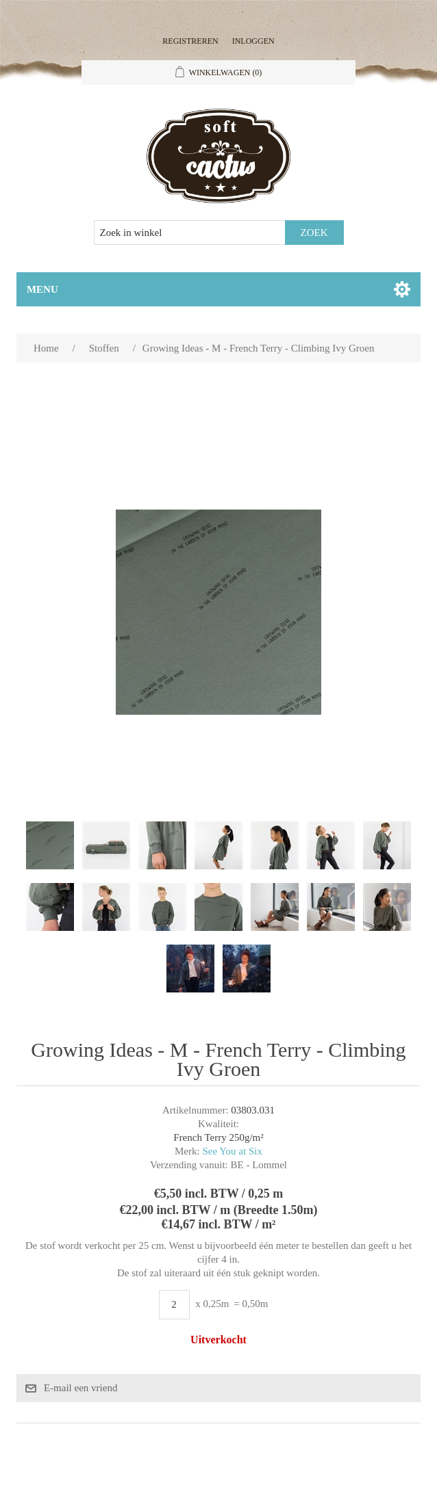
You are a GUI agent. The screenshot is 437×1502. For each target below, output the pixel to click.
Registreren (190, 41)
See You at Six (232, 1151)
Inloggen (253, 41)
